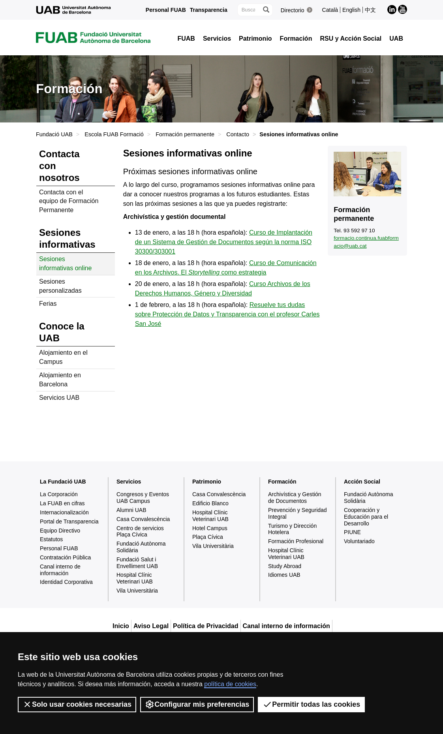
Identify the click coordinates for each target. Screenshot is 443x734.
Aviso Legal (151, 626)
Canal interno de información (60, 569)
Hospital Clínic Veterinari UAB (134, 578)
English (351, 10)
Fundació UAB (54, 134)
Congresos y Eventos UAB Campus (142, 497)
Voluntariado (359, 541)
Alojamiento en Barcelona (60, 380)
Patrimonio (206, 481)
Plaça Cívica (207, 537)
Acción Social (362, 481)
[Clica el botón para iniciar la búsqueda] (265, 10)
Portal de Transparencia (69, 521)
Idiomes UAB (284, 575)
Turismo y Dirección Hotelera (292, 529)
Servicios (128, 481)
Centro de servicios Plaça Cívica (140, 531)
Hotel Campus (209, 528)
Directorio (292, 10)
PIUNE (352, 532)
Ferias (47, 303)
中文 (370, 10)
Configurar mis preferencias (197, 704)
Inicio (121, 626)
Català (330, 10)
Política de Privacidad (205, 626)
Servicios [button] (217, 39)
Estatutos (51, 539)
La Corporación (59, 494)
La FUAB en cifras (62, 503)
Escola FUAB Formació (114, 134)
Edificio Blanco (210, 503)
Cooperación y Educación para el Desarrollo (366, 517)
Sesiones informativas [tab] (67, 238)
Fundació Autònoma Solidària (141, 546)
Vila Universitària (137, 590)
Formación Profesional (295, 541)
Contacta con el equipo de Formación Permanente (68, 201)
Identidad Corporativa (66, 582)
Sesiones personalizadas (60, 286)
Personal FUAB (166, 10)
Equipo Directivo (60, 530)
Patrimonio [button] (255, 39)
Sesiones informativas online (65, 263)
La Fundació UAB (63, 481)
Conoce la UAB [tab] (61, 332)
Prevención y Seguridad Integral (297, 513)
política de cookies (230, 684)
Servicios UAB (59, 397)
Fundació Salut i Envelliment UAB (137, 562)
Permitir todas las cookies (311, 704)
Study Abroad (284, 566)
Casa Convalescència (143, 519)
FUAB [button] (186, 39)
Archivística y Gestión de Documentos (294, 497)
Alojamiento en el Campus (63, 357)
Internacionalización (64, 512)
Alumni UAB (131, 510)
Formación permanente (185, 134)
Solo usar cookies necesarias (77, 704)
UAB (396, 39)
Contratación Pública (65, 557)
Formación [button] (296, 39)
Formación (282, 481)
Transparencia (208, 10)
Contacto (237, 134)
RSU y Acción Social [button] (350, 39)
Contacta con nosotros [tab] (59, 166)
